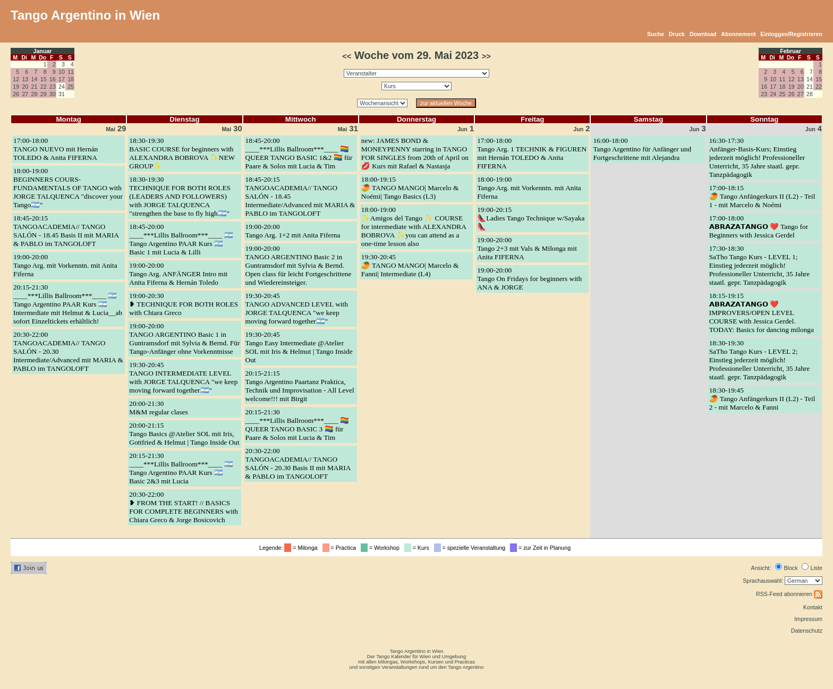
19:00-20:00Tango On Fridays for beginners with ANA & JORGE (529, 278)
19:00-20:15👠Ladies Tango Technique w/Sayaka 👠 (530, 218)
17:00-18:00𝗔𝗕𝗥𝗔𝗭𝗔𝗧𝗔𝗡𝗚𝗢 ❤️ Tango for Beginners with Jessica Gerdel (758, 226)
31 (348, 128)
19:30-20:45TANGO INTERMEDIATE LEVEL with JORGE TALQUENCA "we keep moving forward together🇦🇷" (183, 377)
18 (70, 79)
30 (52, 94)
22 (43, 86)
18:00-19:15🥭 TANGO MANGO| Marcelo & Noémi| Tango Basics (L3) (409, 187)
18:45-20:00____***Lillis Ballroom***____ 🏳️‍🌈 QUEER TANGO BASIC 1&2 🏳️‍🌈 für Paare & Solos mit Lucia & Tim (299, 153)
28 (34, 94)
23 (52, 86)
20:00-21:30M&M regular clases (158, 407)
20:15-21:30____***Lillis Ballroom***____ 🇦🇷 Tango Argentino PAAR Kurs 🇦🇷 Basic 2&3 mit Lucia (181, 468)
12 (16, 79)
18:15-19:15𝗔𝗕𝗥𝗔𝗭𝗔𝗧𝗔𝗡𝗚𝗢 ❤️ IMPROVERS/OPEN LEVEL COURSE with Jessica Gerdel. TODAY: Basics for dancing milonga (761, 313)
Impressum (808, 619)
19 (16, 86)
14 (34, 79)
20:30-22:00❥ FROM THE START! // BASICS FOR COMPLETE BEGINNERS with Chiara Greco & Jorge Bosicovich (183, 507)
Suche (655, 34)
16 (52, 79)
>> (486, 56)
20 (25, 86)
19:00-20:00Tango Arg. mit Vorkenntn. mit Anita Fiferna (65, 265)
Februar (790, 51)
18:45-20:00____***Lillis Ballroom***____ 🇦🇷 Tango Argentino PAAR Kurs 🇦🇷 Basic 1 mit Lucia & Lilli (181, 239)
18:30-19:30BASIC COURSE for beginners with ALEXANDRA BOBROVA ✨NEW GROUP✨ (182, 153)
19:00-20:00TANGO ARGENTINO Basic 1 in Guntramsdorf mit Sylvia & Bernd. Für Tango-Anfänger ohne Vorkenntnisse (184, 338)
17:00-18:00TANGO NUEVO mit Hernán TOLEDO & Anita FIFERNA (55, 149)
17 (61, 79)
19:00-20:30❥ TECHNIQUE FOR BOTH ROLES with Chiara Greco (183, 304)
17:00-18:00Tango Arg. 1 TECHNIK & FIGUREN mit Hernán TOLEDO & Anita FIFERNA (531, 153)
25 (70, 86)
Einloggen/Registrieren (791, 34)
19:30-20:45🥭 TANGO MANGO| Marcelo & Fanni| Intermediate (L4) (409, 265)
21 (34, 86)
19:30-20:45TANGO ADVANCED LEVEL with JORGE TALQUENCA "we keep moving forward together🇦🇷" (296, 308)
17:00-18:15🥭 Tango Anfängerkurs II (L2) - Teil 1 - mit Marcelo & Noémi (762, 196)
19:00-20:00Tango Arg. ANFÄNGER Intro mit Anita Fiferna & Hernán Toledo (178, 273)
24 (773, 94)
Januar (42, 51)
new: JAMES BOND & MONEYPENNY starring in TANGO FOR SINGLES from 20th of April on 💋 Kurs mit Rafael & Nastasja (415, 153)
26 (16, 94)
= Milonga (302, 547)
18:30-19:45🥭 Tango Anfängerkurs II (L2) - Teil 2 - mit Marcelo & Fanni (762, 398)
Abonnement (738, 34)
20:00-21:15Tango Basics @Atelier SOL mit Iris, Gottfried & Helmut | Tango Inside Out (184, 433)
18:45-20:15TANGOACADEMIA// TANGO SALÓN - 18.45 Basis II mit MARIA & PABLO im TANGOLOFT (65, 231)
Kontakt (812, 607)
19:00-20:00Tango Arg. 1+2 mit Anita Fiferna (293, 231)
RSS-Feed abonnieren (789, 594)
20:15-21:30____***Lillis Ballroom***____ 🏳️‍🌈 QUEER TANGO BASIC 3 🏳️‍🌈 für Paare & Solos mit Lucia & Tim (297, 424)
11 (70, 72)
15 (43, 79)
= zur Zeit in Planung (542, 547)
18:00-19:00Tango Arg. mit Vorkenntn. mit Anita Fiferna (529, 187)
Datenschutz (806, 630)
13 (25, 79)
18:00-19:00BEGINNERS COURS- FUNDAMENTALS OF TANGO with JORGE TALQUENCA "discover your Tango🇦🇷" (68, 188)
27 (25, 94)
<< (346, 56)
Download (703, 34)
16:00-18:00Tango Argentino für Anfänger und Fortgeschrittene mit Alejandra (642, 149)
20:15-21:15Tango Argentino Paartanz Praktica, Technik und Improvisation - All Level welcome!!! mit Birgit (299, 386)
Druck (677, 34)
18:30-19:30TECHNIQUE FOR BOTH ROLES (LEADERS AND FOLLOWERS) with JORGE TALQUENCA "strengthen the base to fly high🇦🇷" (180, 196)
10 (61, 72)
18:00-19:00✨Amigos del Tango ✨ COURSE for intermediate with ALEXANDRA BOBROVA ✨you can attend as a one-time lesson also (413, 227)
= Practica (340, 547)
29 (43, 94)
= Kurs (418, 547)
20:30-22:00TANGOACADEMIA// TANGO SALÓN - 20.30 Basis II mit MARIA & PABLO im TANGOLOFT (298, 463)
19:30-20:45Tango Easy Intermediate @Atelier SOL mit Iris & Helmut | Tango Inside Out (299, 347)
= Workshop (382, 547)
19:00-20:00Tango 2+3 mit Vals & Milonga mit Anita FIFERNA (527, 248)
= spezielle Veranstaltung (471, 547)
